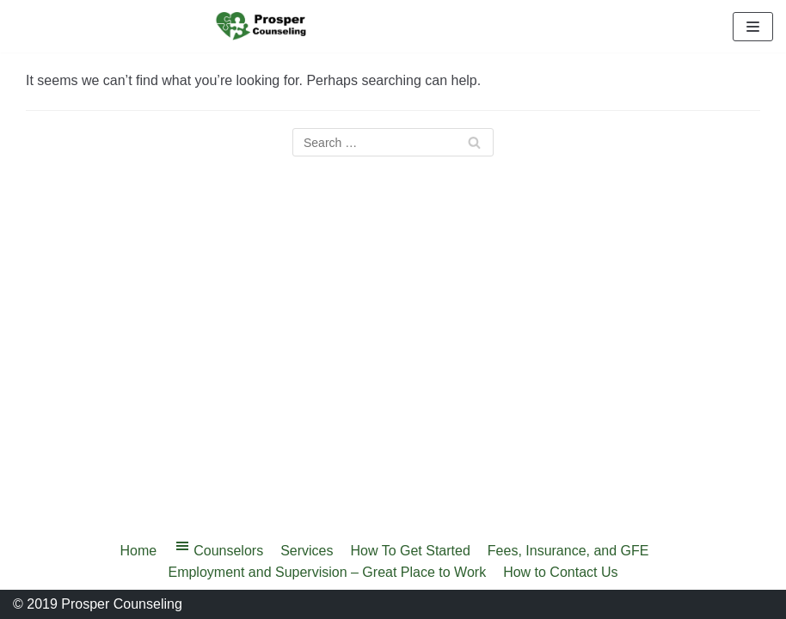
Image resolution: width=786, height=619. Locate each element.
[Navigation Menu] (753, 26)
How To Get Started (410, 550)
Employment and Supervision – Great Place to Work (327, 572)
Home (138, 550)
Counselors (218, 549)
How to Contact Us (560, 572)
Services (306, 550)
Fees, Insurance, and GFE (568, 550)
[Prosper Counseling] (262, 26)
